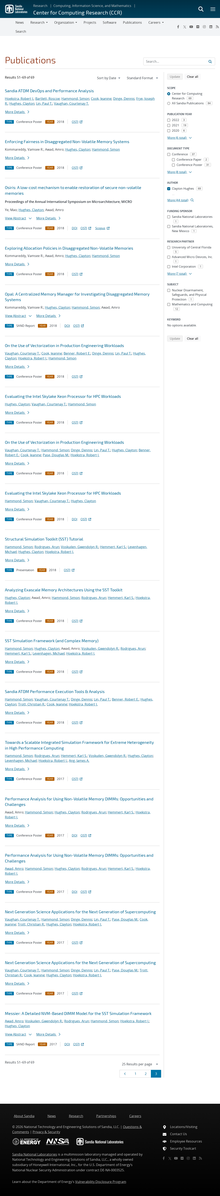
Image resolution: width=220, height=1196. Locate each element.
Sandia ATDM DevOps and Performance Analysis (49, 90)
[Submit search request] (210, 61)
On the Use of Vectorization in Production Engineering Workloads (64, 345)
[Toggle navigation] (7, 26)
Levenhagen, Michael (49, 653)
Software (109, 22)
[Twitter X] (185, 27)
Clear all (194, 76)
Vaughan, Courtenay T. (71, 103)
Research (40, 5)
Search (20, 31)
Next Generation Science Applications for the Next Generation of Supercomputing (80, 911)
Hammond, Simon (75, 98)
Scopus (102, 228)
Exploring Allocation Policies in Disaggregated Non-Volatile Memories (69, 248)
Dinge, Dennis (124, 98)
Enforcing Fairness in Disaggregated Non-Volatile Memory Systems (67, 141)
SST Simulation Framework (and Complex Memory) (51, 640)
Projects (90, 22)
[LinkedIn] (211, 27)
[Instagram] (204, 27)
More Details (17, 112)
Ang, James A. (79, 760)
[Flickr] (198, 27)
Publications (132, 22)
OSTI (77, 122)
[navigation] (109, 78)
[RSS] (200, 1158)
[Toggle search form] (200, 8)
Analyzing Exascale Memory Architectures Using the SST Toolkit (64, 589)
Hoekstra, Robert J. (19, 98)
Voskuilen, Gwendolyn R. (79, 547)
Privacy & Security (46, 1132)
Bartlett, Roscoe (47, 98)
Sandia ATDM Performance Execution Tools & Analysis (55, 691)
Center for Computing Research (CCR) (77, 12)
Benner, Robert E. (77, 353)
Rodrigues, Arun (46, 547)
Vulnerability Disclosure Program (100, 1181)
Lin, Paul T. (44, 103)
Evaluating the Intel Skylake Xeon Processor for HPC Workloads (63, 396)
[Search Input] (179, 61)
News (19, 22)
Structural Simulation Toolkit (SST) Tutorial (44, 538)
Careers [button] (154, 22)
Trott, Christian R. (31, 704)
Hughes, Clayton (21, 103)
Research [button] (37, 22)
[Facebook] (178, 27)
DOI (74, 228)
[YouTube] (191, 27)
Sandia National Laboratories (34, 1154)
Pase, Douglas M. (56, 455)
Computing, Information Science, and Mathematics (92, 5)
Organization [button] (64, 22)
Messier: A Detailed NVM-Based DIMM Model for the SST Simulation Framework (78, 1013)
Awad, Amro (14, 868)
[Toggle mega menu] (213, 8)
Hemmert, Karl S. (113, 547)
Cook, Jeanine (101, 98)
